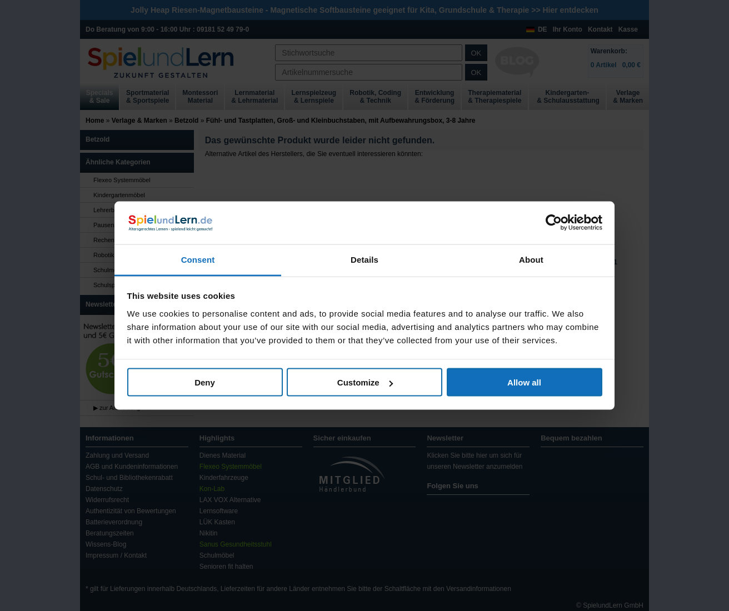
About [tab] (531, 259)
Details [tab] (364, 259)
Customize (365, 382)
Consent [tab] (198, 259)
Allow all (524, 382)
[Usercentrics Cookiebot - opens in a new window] (553, 222)
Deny (204, 382)
